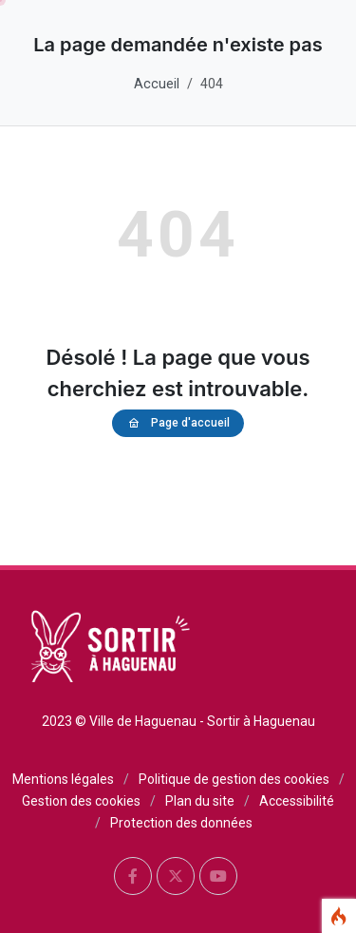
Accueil (156, 84)
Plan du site (199, 801)
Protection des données (181, 822)
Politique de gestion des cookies (234, 779)
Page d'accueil (178, 423)
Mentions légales (63, 779)
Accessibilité (296, 801)
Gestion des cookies (81, 801)
